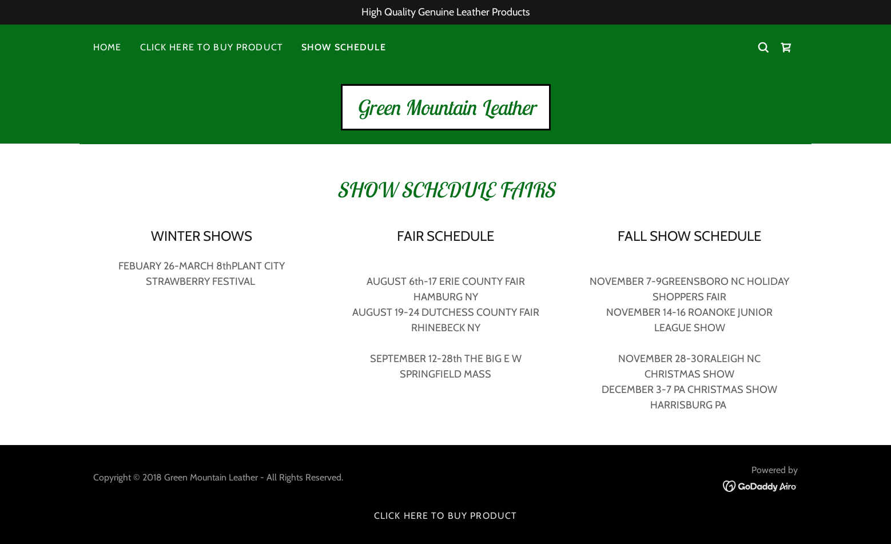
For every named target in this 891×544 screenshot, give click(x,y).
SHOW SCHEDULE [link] (343, 47)
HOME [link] (107, 47)
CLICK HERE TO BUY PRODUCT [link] (211, 47)
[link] (786, 47)
